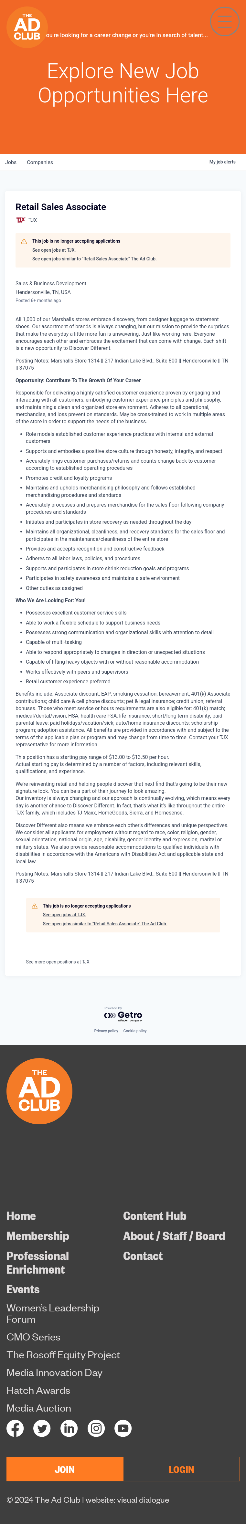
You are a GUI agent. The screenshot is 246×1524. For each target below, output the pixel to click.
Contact (143, 1255)
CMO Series (33, 1336)
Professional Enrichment (37, 1261)
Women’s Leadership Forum (52, 1313)
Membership (37, 1235)
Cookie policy (135, 1031)
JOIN (65, 1468)
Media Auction (38, 1407)
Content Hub (155, 1215)
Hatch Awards (38, 1389)
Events (23, 1288)
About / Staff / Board (174, 1235)
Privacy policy (106, 1031)
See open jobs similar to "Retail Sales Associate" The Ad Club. (94, 258)
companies (40, 162)
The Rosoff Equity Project (63, 1354)
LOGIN (181, 1468)
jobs (10, 162)
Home (21, 1215)
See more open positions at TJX (58, 961)
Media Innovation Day (54, 1372)
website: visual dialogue (127, 1499)
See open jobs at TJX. (54, 250)
